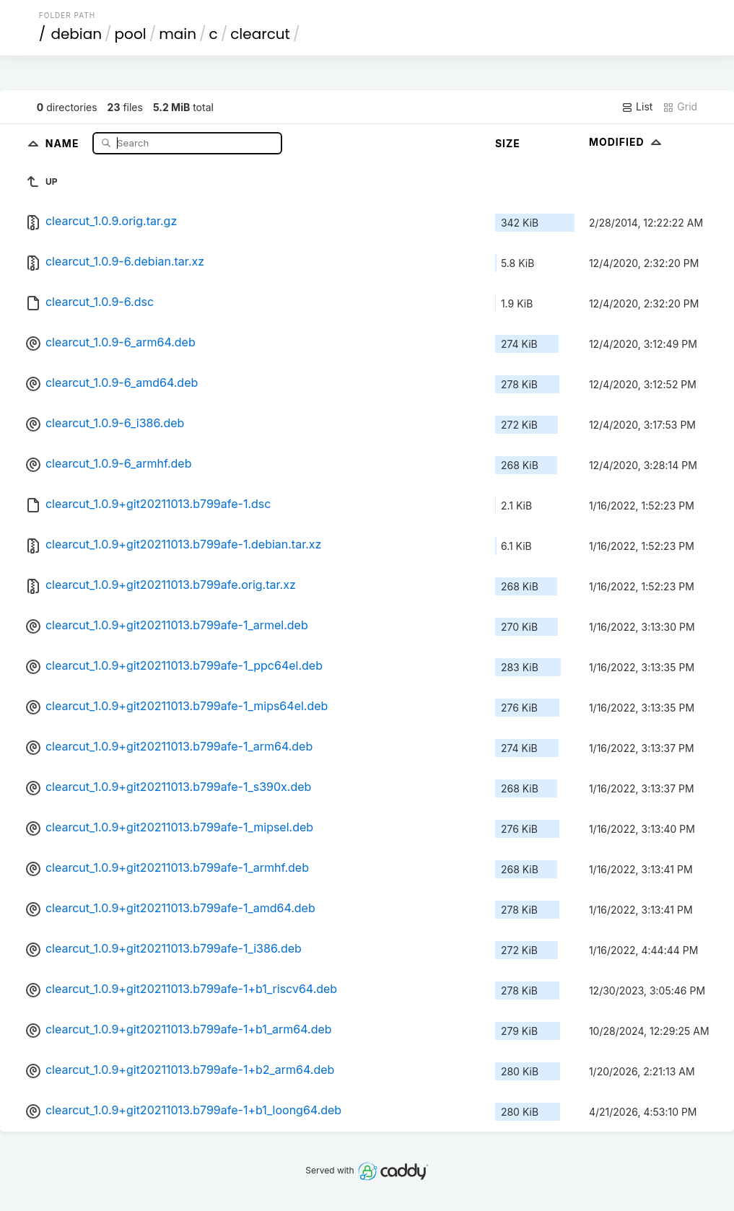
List (636, 106)
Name (63, 142)
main (177, 34)
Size (507, 143)
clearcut (260, 34)
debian (76, 34)
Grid (680, 106)
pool (131, 34)
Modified (627, 142)
